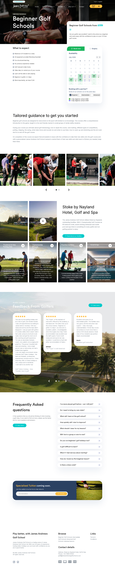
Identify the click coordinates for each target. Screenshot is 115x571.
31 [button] (89, 79)
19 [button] (98, 72)
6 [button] (71, 68)
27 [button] (71, 79)
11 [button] (94, 68)
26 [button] (98, 76)
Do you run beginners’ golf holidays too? (75, 440)
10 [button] (89, 68)
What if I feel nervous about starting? (73, 453)
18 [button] (94, 72)
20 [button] (71, 76)
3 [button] (89, 65)
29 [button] (80, 79)
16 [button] (85, 72)
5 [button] (98, 65)
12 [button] (98, 68)
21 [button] (76, 76)
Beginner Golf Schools (65, 537)
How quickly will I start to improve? (73, 422)
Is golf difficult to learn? (69, 447)
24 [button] (89, 76)
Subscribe (61, 493)
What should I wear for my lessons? (73, 428)
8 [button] (80, 68)
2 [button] (84, 65)
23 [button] (85, 76)
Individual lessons (69, 541)
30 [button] (85, 79)
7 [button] (75, 68)
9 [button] (84, 68)
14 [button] (76, 72)
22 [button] (80, 76)
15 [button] (80, 72)
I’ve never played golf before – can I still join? (76, 404)
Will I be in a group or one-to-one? (72, 434)
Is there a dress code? (68, 465)
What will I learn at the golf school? (73, 416)
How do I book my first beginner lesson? (74, 459)
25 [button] (94, 76)
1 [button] (80, 65)
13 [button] (71, 72)
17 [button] (89, 72)
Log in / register (98, 1)
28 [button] (76, 79)
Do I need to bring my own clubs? (72, 410)
